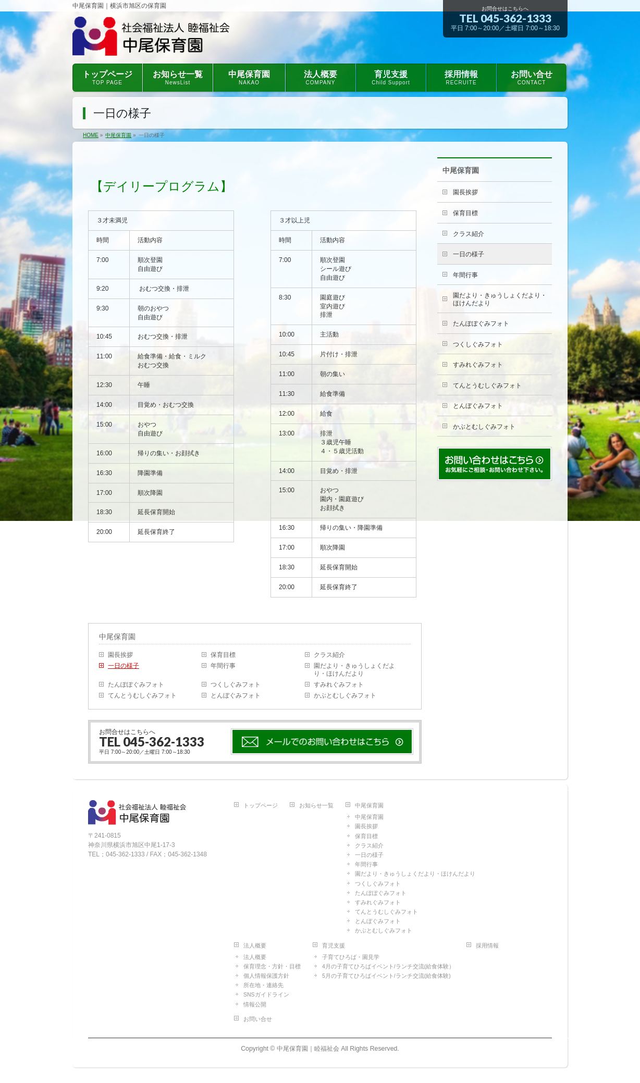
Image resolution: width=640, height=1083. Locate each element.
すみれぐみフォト (339, 684)
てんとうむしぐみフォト (142, 695)
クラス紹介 (329, 654)
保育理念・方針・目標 (272, 966)
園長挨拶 (120, 654)
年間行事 (223, 665)
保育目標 (223, 654)
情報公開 (254, 1004)
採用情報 (487, 945)
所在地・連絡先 (263, 985)
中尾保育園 (117, 636)
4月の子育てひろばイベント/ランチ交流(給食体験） (388, 966)
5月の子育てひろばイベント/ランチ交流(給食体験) (386, 976)
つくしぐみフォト (236, 684)
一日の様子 (123, 665)
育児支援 (333, 945)
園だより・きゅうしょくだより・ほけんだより (354, 669)
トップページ (260, 805)
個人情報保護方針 (266, 976)
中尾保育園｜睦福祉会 (308, 1048)
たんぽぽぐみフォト (136, 684)
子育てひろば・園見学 (350, 957)
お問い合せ (257, 1019)
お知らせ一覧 (316, 805)
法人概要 (254, 945)
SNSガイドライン (266, 994)
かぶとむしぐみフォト (345, 695)
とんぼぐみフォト (236, 695)
